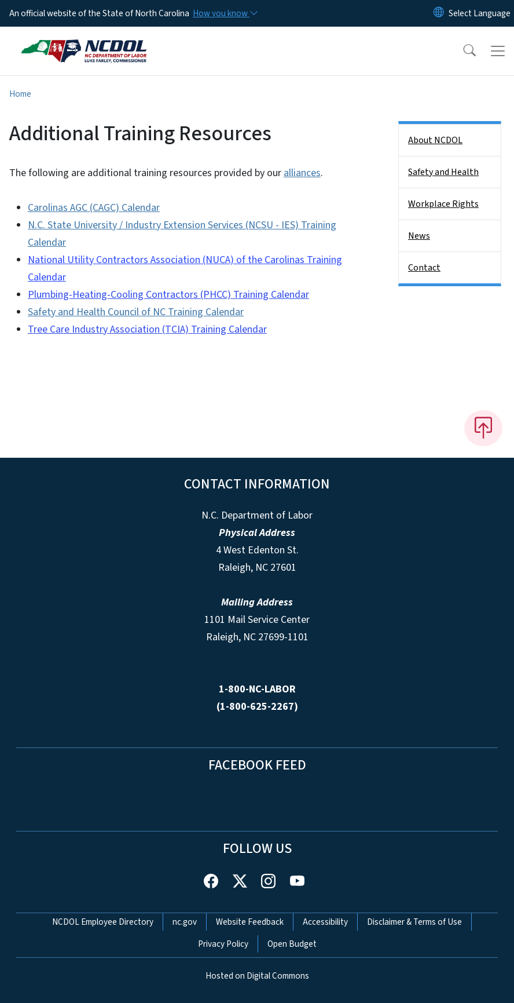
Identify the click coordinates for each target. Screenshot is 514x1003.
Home (20, 93)
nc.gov (184, 922)
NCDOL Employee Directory (102, 922)
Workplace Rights (443, 204)
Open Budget (292, 944)
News (419, 235)
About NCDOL (435, 140)
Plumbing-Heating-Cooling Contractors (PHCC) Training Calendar (168, 294)
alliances (302, 173)
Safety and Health (443, 172)
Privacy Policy (223, 944)
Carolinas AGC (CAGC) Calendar (94, 207)
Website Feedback (250, 922)
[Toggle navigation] (498, 51)
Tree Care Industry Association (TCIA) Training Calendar (147, 329)
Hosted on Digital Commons (257, 975)
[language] (480, 13)
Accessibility (325, 922)
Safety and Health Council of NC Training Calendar (136, 312)
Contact (424, 267)
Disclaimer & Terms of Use (414, 922)
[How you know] (224, 13)
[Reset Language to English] (439, 13)
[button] (462, 51)
